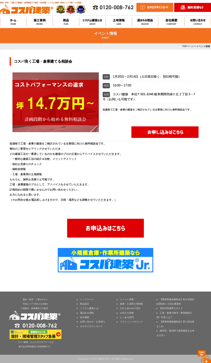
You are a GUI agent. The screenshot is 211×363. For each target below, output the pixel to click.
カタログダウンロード (91, 326)
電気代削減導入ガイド (171, 308)
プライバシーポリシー (131, 321)
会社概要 (84, 317)
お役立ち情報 (127, 313)
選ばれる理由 (87, 313)
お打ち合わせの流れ (130, 308)
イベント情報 (127, 299)
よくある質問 (127, 317)
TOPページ (188, 46)
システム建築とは (89, 308)
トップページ (87, 299)
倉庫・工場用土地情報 (131, 303)
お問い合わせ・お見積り (92, 321)
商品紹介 (84, 303)
